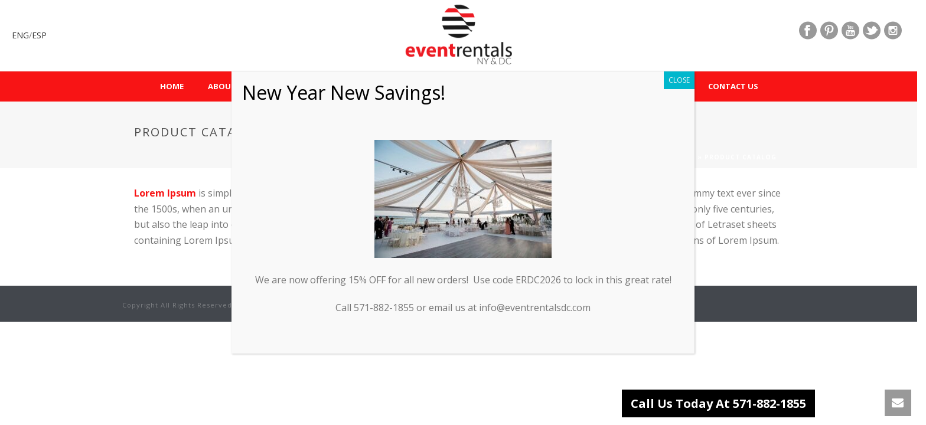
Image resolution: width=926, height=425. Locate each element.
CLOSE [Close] (679, 80)
